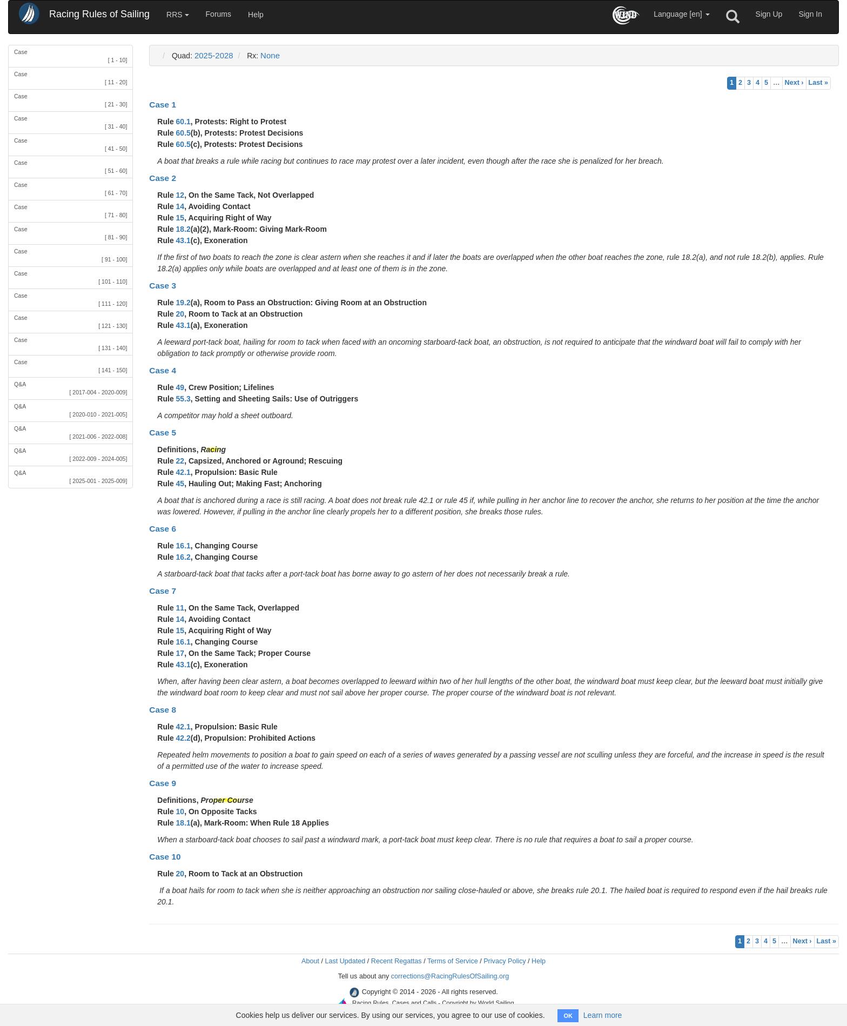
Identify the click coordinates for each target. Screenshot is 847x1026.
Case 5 (162, 432)
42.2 (183, 738)
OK (568, 1015)
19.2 (183, 302)
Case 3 (162, 285)
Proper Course (226, 800)
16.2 (183, 557)
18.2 (183, 229)
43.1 (183, 240)
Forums (218, 14)
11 (180, 607)
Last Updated (345, 961)
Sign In (810, 14)
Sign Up (769, 14)
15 (180, 217)
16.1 (183, 545)
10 (180, 811)
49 (180, 387)
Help (256, 14)
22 (180, 461)
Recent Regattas (396, 961)
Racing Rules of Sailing (99, 14)
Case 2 (162, 178)
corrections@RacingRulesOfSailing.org (450, 976)
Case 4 (162, 370)
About (310, 961)
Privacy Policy (504, 961)
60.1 (183, 121)
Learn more (602, 1015)
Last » (818, 82)
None (270, 55)
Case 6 (162, 528)
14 (180, 206)
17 (180, 653)
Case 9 (162, 783)
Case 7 (162, 590)
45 (180, 483)
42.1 (183, 472)
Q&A (70, 389)
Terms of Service (452, 961)
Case (70, 56)
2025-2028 (213, 55)
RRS (177, 14)
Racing (213, 449)
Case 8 (162, 709)
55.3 (183, 398)
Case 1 (162, 104)
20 (180, 314)
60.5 (183, 133)
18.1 (183, 823)
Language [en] (681, 14)
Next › (794, 82)
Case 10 (164, 856)
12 (180, 195)
